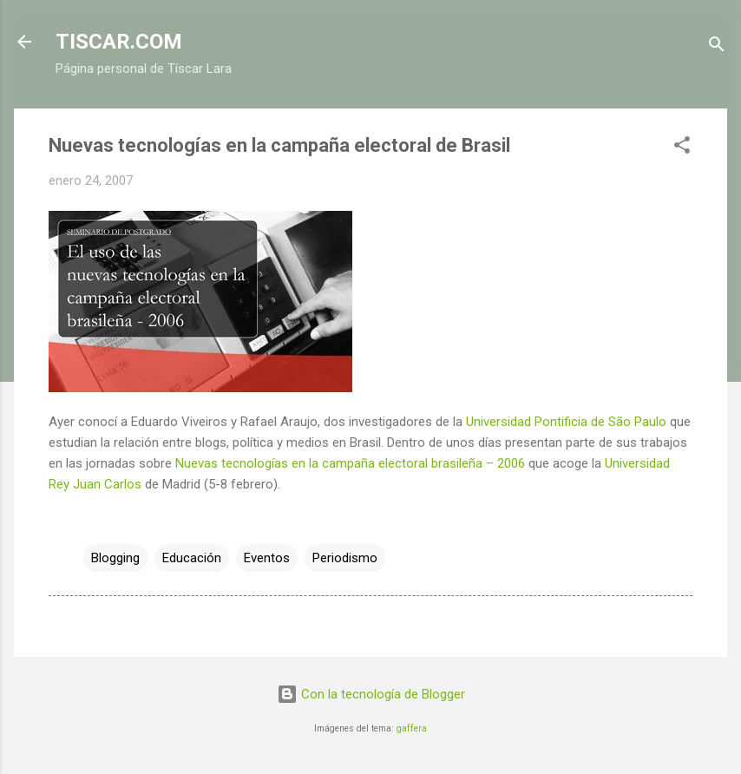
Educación (191, 558)
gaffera (412, 728)
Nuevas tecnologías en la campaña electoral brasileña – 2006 (350, 463)
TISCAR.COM (119, 42)
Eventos (267, 558)
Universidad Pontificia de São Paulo (566, 422)
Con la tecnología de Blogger (371, 694)
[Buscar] (716, 47)
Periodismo (344, 558)
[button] (682, 147)
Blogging (115, 558)
